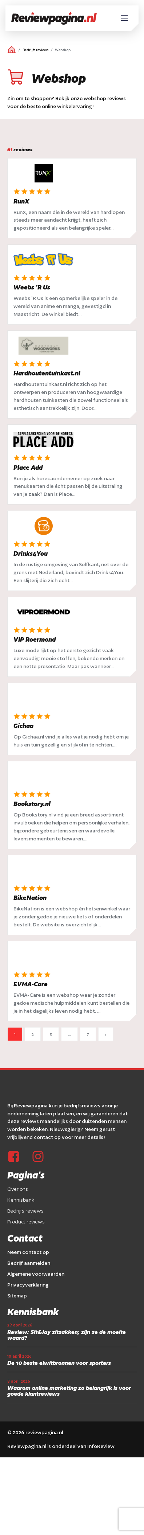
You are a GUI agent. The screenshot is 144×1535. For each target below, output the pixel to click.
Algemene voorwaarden (35, 1274)
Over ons (17, 1189)
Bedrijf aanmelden (28, 1263)
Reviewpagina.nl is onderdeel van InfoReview (61, 1446)
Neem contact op (28, 1252)
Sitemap (17, 1296)
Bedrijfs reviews (35, 50)
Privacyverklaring (28, 1285)
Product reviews (26, 1222)
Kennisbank (20, 1200)
